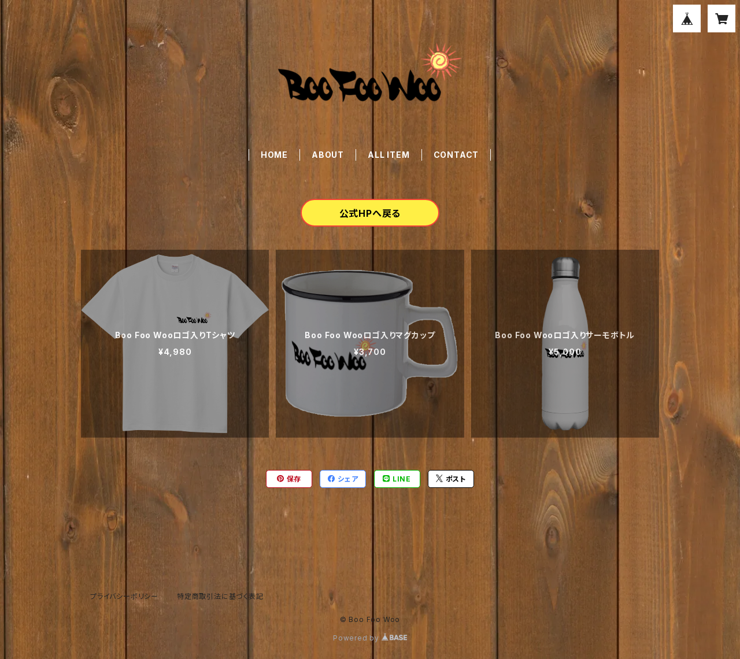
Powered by (370, 638)
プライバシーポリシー (124, 596)
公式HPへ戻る (370, 213)
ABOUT (328, 155)
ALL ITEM (388, 155)
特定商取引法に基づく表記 (220, 596)
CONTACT (456, 155)
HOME (274, 155)
